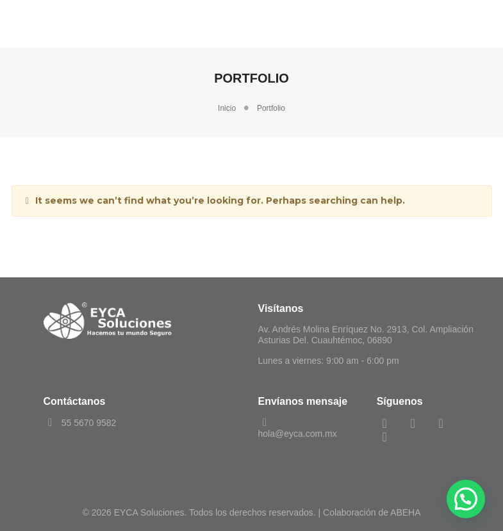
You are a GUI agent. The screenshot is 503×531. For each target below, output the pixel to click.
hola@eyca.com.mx (297, 428)
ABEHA (405, 512)
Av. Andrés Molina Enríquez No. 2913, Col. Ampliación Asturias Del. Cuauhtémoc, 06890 (366, 334)
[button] (466, 499)
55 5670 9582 (80, 422)
